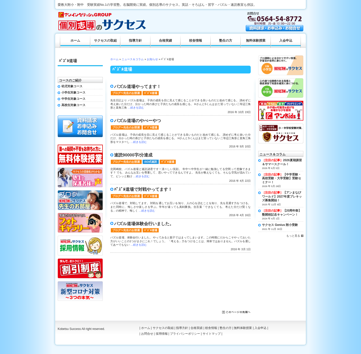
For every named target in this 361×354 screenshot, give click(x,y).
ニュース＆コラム (133, 59)
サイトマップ (212, 333)
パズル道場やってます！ (137, 86)
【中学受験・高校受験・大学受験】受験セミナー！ (281, 178)
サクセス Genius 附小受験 (280, 225)
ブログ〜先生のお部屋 (126, 93)
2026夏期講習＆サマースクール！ (282, 162)
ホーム (114, 59)
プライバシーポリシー (185, 333)
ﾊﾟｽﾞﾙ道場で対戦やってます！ (143, 189)
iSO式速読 (150, 161)
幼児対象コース (71, 86)
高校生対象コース (73, 105)
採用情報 (162, 333)
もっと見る (293, 235)
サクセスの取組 (105, 40)
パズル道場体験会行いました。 (144, 223)
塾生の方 (225, 40)
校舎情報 (195, 40)
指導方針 (135, 40)
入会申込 (285, 40)
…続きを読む (136, 107)
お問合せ (147, 333)
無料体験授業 (255, 40)
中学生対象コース (73, 99)
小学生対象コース (73, 92)
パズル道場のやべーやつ (137, 120)
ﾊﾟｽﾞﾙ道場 (150, 93)
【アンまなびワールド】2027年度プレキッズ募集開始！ (282, 196)
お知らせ (152, 59)
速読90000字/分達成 (133, 155)
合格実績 (165, 40)
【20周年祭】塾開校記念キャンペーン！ (281, 212)
